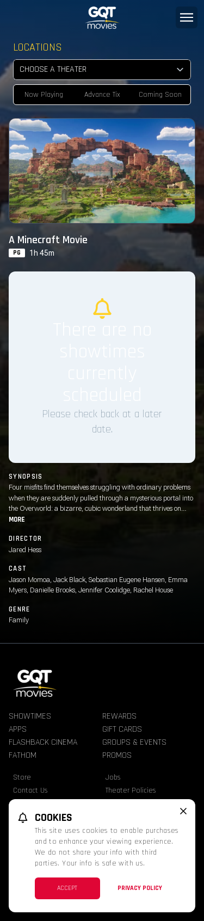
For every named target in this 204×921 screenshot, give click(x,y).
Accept (67, 888)
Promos (117, 755)
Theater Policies (131, 790)
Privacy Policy (140, 888)
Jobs (113, 777)
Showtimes (30, 716)
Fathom (22, 755)
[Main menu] (186, 17)
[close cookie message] (183, 811)
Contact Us (30, 790)
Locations (37, 47)
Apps (18, 729)
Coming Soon (160, 95)
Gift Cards (122, 729)
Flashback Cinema (43, 742)
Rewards (119, 716)
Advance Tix (102, 95)
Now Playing (43, 95)
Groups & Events (134, 742)
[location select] (102, 69)
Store (22, 777)
